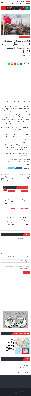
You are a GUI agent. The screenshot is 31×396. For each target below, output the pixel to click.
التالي (21, 227)
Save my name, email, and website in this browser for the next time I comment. (16, 267)
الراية (14, 393)
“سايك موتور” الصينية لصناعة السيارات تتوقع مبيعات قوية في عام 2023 (7, 178)
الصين (15, 161)
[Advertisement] (15, 82)
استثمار (24, 159)
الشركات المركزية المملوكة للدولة (23, 161)
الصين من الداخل (26, 37)
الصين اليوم (25, 365)
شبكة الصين (25, 370)
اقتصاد (21, 37)
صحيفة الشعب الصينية (23, 372)
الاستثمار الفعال (14, 159)
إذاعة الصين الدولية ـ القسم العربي (20, 363)
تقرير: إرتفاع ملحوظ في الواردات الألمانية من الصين (24, 178)
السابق (25, 227)
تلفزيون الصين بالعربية (23, 367)
